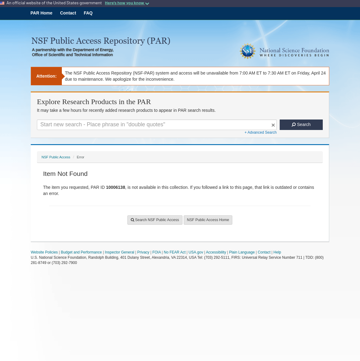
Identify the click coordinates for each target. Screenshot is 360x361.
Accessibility (216, 252)
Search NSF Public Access (155, 220)
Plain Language (241, 252)
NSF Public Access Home (208, 220)
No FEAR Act (175, 252)
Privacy (143, 252)
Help (277, 252)
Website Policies (44, 252)
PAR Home (41, 12)
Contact (68, 12)
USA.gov (196, 252)
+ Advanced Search (261, 132)
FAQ (88, 12)
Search (301, 124)
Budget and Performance (81, 252)
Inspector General (119, 252)
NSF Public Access (56, 157)
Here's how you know (127, 3)
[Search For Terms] (157, 125)
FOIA (156, 252)
